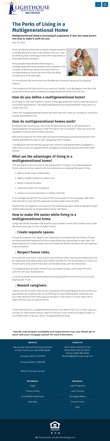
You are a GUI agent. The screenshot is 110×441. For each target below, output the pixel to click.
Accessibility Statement (32, 396)
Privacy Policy (32, 391)
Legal (32, 386)
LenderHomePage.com (63, 437)
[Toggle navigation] (105, 4)
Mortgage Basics (77, 396)
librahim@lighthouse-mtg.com (77, 356)
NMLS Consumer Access (33, 371)
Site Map (32, 402)
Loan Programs (77, 386)
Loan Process (77, 391)
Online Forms (77, 402)
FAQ (77, 407)
